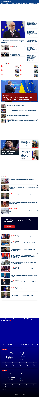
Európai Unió (7, 38)
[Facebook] (21, 344)
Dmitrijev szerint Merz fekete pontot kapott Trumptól (20, 194)
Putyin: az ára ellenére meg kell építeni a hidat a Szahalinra (8, 70)
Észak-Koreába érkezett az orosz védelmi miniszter (22, 236)
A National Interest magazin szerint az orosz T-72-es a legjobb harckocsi (26, 71)
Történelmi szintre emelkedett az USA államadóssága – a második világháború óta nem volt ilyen (32, 33)
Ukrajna (4, 95)
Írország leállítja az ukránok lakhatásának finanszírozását (18, 115)
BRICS (33, 158)
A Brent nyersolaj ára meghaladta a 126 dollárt (15, 105)
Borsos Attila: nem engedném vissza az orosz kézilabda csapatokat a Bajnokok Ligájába (18, 319)
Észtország (3, 38)
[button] (33, 1)
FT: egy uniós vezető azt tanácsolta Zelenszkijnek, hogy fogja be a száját (32, 41)
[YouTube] (26, 344)
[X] (23, 344)
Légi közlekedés (14, 208)
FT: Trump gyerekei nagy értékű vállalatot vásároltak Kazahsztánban (17, 48)
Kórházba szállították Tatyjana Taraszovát (8, 152)
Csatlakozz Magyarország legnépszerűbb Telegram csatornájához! (19, 220)
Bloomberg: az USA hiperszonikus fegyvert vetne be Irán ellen (21, 179)
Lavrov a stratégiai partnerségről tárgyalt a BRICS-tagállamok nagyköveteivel (25, 154)
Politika (11, 46)
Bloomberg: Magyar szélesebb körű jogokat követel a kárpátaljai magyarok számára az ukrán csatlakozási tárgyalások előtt (23, 256)
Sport (2, 149)
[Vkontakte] (33, 344)
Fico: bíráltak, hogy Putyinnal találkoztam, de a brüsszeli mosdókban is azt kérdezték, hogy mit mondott (32, 24)
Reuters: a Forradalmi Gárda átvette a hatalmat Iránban (7, 66)
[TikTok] (30, 344)
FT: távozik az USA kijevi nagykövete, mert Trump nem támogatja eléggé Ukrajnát (8, 75)
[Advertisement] (19, 12)
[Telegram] (35, 344)
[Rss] (37, 344)
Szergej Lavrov (34, 159)
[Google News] (28, 344)
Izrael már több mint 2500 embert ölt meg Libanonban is (23, 288)
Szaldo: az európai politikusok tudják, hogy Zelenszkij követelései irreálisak (21, 110)
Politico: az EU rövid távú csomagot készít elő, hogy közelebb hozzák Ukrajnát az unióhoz (18, 98)
